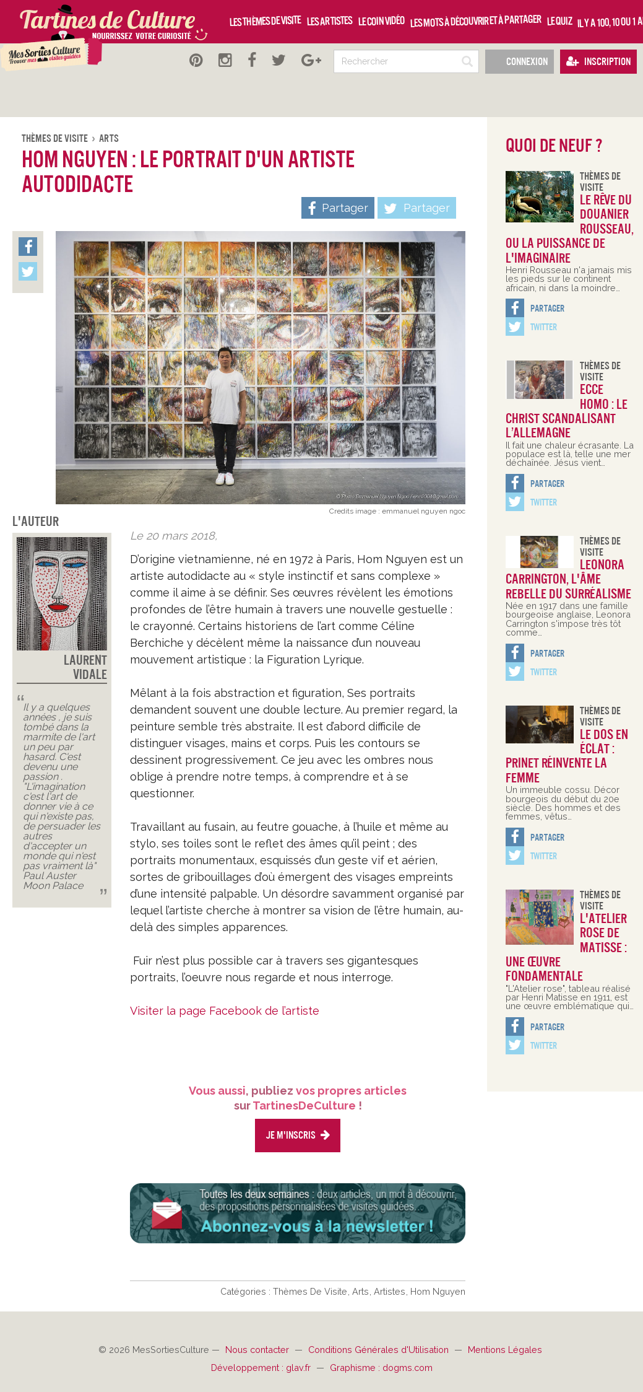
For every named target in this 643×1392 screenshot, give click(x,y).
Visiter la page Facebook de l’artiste (224, 1010)
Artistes (391, 1291)
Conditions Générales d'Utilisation (379, 1349)
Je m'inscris (297, 1135)
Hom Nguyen (437, 1291)
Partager (417, 208)
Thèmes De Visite (56, 138)
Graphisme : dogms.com (381, 1367)
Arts (109, 138)
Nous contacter (258, 1349)
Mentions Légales (505, 1349)
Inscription (598, 61)
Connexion (519, 61)
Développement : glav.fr (262, 1367)
